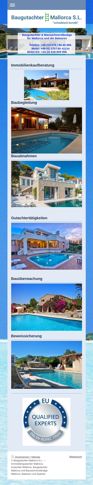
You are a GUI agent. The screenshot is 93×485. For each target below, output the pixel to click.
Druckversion (20, 456)
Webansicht (75, 456)
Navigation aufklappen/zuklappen (46, 5)
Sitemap (35, 456)
